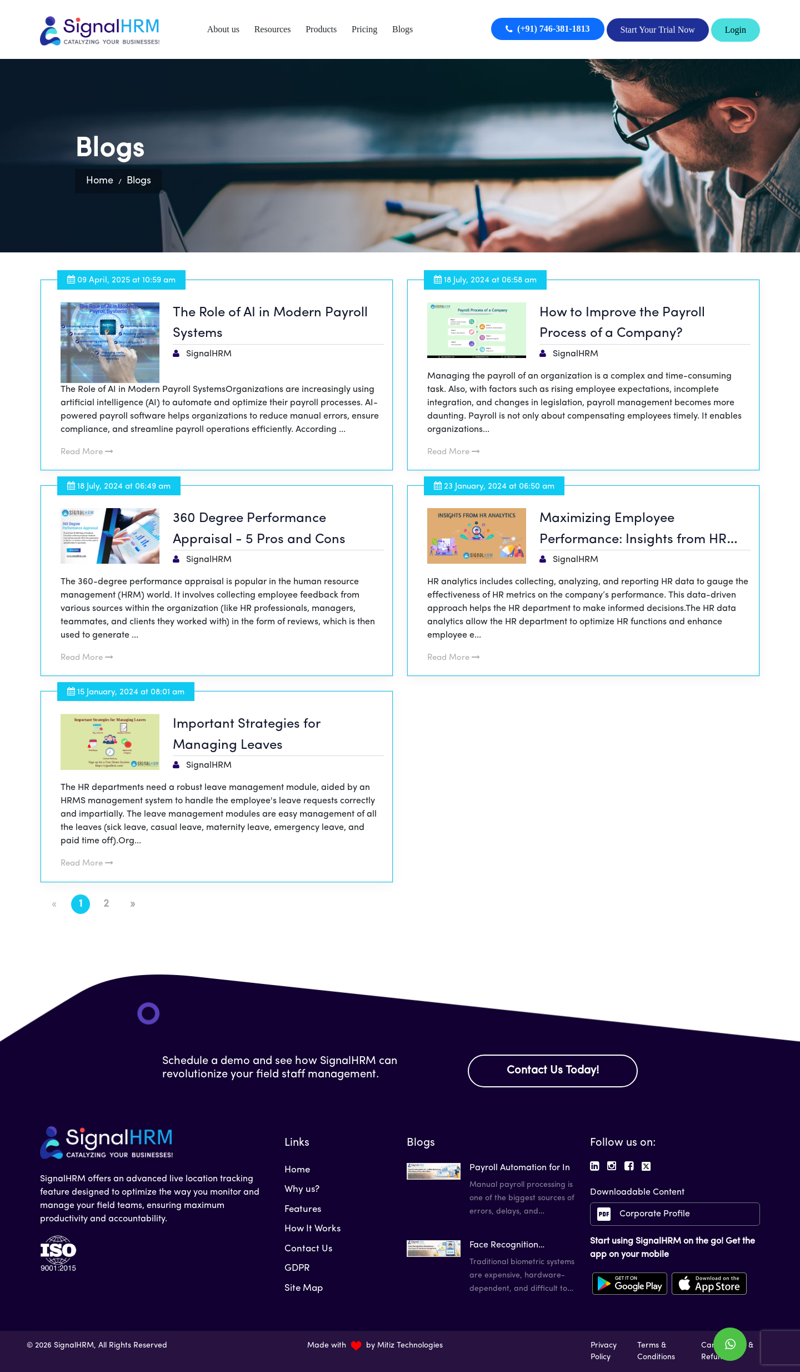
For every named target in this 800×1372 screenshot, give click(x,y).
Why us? (301, 1189)
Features (302, 1209)
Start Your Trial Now (658, 29)
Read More (87, 452)
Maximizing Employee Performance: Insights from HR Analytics (633, 539)
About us (223, 29)
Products (321, 29)
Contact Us (308, 1249)
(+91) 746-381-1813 (547, 28)
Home (99, 181)
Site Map (303, 1288)
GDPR (297, 1268)
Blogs (402, 29)
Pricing (364, 29)
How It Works (312, 1229)
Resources (272, 29)
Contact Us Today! (553, 1070)
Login (735, 29)
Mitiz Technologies (410, 1345)
